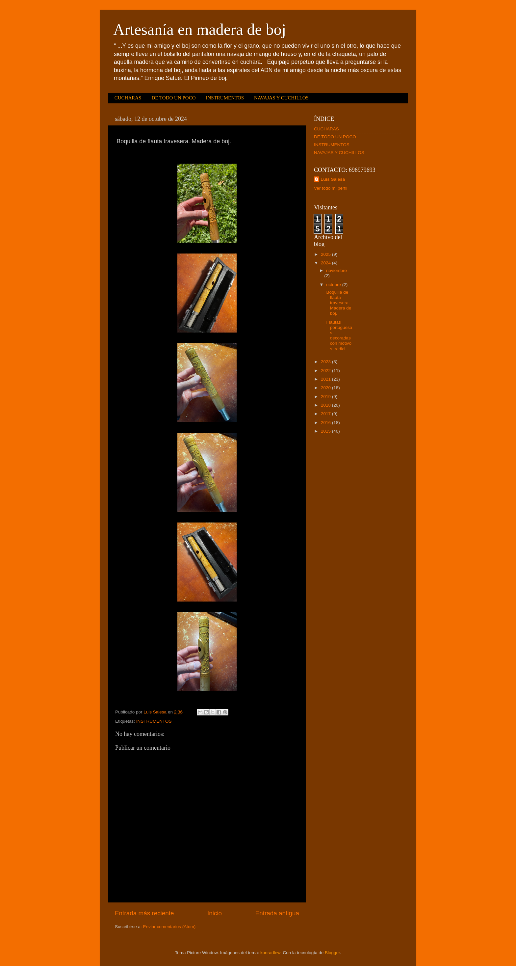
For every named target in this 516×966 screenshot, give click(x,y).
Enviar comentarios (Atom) (169, 926)
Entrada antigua (277, 913)
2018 (326, 405)
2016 (326, 422)
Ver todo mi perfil (330, 188)
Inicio (214, 913)
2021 (326, 379)
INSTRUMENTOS (225, 97)
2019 (326, 396)
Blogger (332, 952)
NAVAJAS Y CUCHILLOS (281, 97)
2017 (326, 413)
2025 (326, 254)
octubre (334, 284)
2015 (326, 431)
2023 (326, 361)
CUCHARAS (128, 97)
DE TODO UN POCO (173, 97)
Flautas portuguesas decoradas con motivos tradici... (338, 335)
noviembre (336, 270)
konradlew (270, 952)
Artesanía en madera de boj (199, 29)
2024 (326, 262)
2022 (326, 370)
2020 (326, 387)
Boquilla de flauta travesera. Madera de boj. (338, 303)
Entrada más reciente (144, 913)
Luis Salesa (333, 179)
